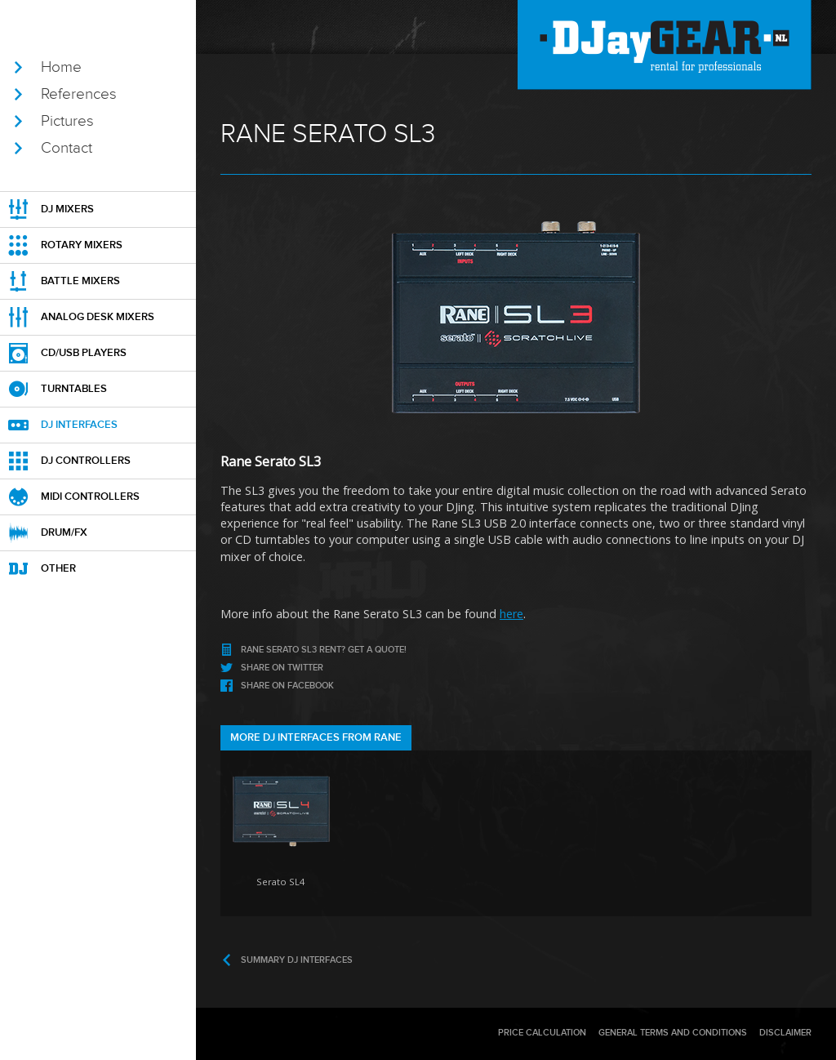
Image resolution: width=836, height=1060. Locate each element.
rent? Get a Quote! (324, 649)
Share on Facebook (287, 685)
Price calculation (542, 1032)
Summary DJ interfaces (297, 960)
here (511, 613)
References (79, 94)
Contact (66, 148)
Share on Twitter (282, 667)
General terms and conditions (672, 1032)
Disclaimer (785, 1032)
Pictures (67, 121)
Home (61, 67)
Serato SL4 (280, 881)
